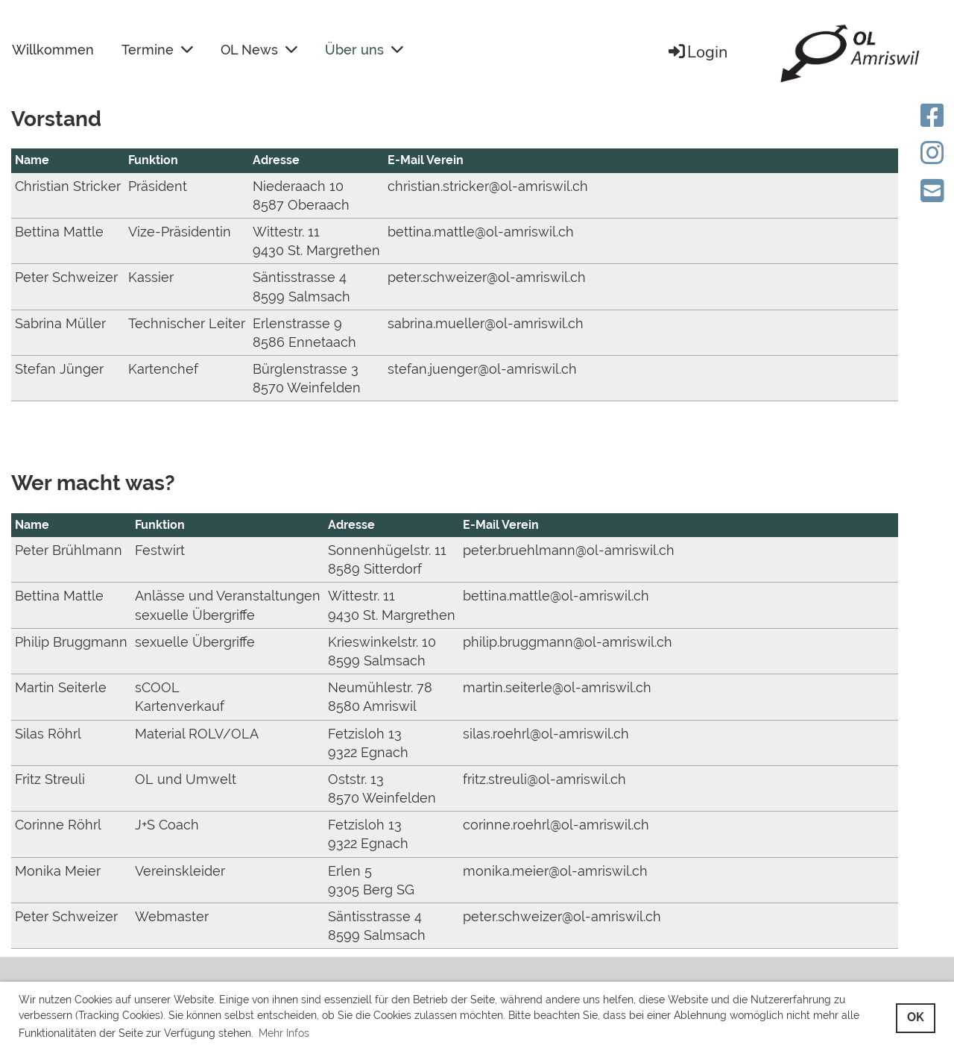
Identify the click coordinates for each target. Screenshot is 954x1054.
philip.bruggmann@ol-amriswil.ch (567, 642)
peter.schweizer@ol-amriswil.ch (487, 277)
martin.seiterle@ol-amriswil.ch (557, 687)
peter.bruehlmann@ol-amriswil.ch (569, 550)
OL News (259, 49)
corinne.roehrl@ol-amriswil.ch (556, 824)
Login (697, 52)
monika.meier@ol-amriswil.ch (555, 871)
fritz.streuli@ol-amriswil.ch (544, 779)
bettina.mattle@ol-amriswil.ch (481, 231)
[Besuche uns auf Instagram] (932, 153)
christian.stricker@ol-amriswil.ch (488, 186)
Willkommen (53, 49)
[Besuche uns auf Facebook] (932, 115)
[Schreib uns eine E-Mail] (932, 191)
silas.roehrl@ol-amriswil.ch (546, 733)
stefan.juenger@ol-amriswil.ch (482, 369)
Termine (157, 49)
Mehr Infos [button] (284, 1033)
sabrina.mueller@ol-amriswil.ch (486, 323)
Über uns (364, 49)
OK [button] (915, 1017)
